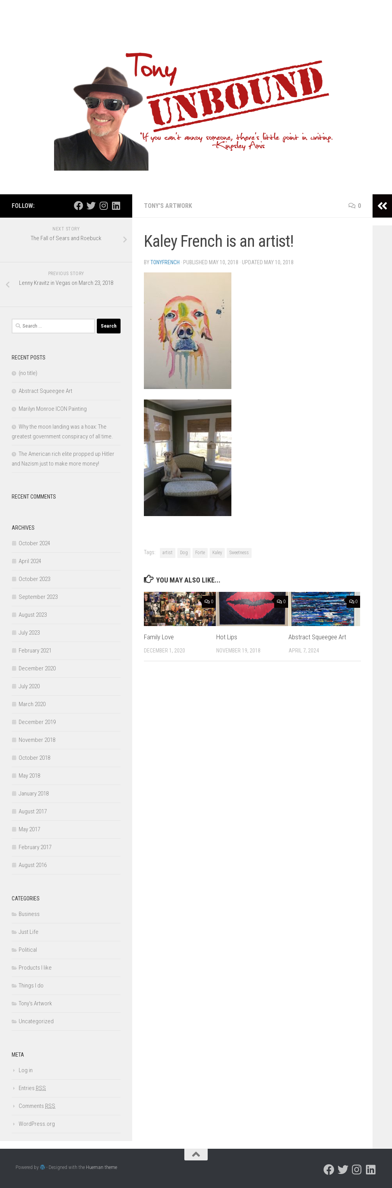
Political (28, 949)
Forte (200, 552)
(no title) (28, 373)
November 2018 (37, 739)
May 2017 (29, 829)
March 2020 (32, 704)
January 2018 (34, 793)
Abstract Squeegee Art (317, 637)
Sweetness (239, 552)
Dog (184, 552)
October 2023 (34, 579)
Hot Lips (226, 637)
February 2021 (35, 650)
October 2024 (34, 543)
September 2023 (38, 596)
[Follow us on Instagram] (103, 205)
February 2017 (35, 847)
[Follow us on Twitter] (91, 205)
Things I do (31, 985)
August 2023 (33, 614)
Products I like (35, 967)
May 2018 (29, 775)
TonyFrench (165, 262)
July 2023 (29, 632)
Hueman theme (101, 1167)
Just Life (28, 931)
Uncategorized (36, 1021)
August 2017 (33, 811)
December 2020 (37, 668)
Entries (32, 1088)
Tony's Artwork (168, 205)
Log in (26, 1070)
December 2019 (37, 722)
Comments (37, 1106)
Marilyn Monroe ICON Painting (53, 408)
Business (29, 914)
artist (168, 552)
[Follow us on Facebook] (78, 205)
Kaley (217, 552)
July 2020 (29, 686)
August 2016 (33, 865)
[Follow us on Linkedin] (116, 205)
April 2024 (30, 561)
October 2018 (34, 757)
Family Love (159, 637)
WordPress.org (37, 1123)
